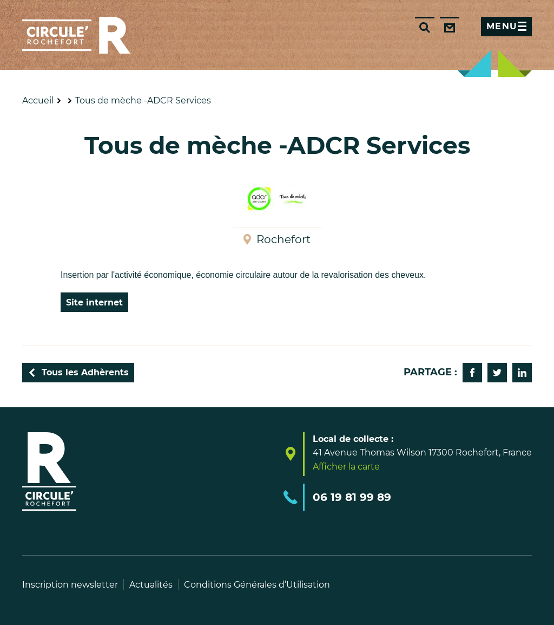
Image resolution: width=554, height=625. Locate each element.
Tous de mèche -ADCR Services (143, 100)
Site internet (94, 302)
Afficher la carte (346, 467)
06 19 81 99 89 (352, 497)
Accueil (38, 100)
